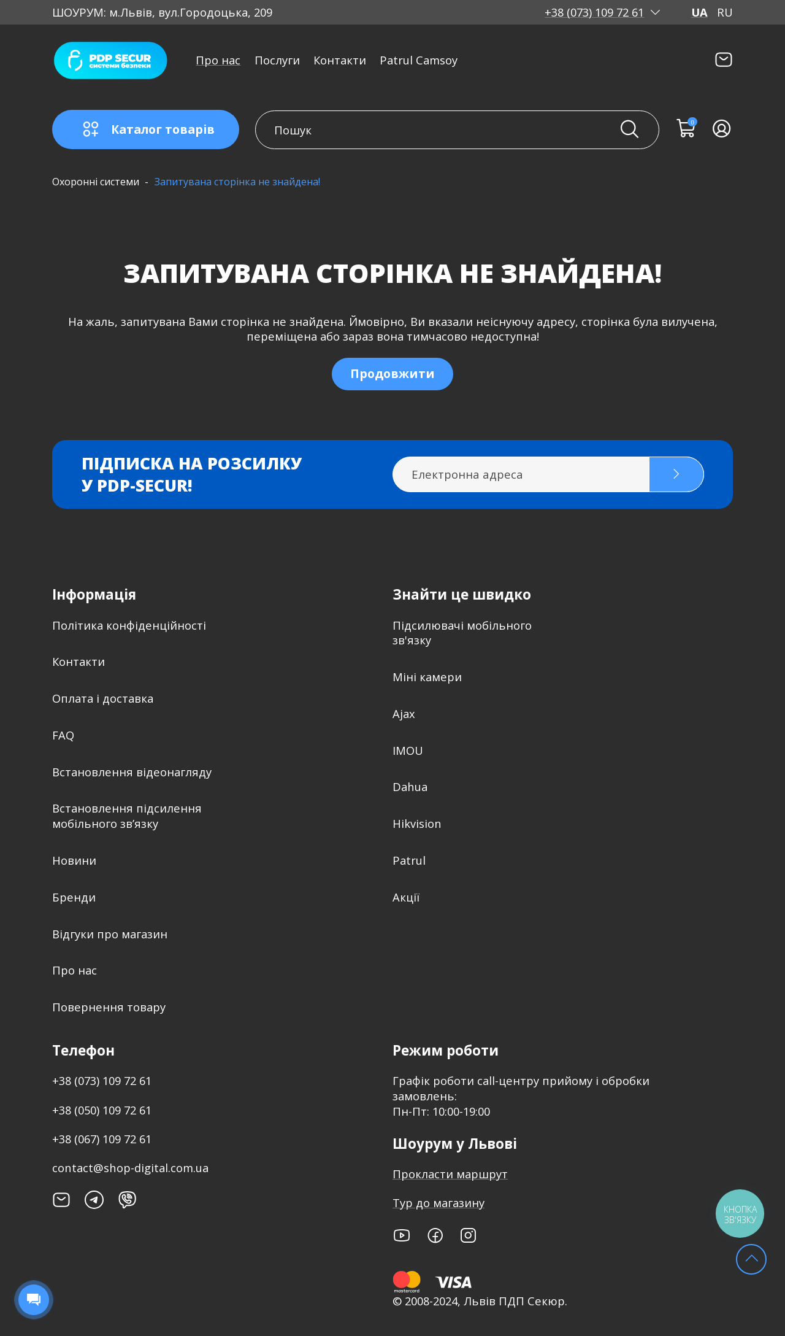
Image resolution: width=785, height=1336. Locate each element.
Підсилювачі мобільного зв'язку (462, 632)
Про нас (218, 60)
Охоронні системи (95, 181)
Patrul (409, 860)
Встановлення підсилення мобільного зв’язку (127, 815)
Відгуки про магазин (109, 933)
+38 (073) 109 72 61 (594, 12)
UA (699, 12)
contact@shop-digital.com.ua (130, 1167)
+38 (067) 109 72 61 (101, 1138)
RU (725, 12)
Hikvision (417, 823)
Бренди (74, 897)
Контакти (339, 60)
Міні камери (427, 676)
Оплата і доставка (102, 698)
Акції (405, 897)
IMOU (407, 750)
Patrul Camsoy (419, 60)
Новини (74, 860)
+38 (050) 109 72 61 (101, 1110)
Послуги (277, 60)
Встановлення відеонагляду (132, 771)
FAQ (63, 735)
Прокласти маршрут (450, 1173)
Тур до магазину (438, 1202)
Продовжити (392, 373)
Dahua (409, 786)
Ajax (403, 713)
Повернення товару (109, 1006)
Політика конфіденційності (129, 625)
